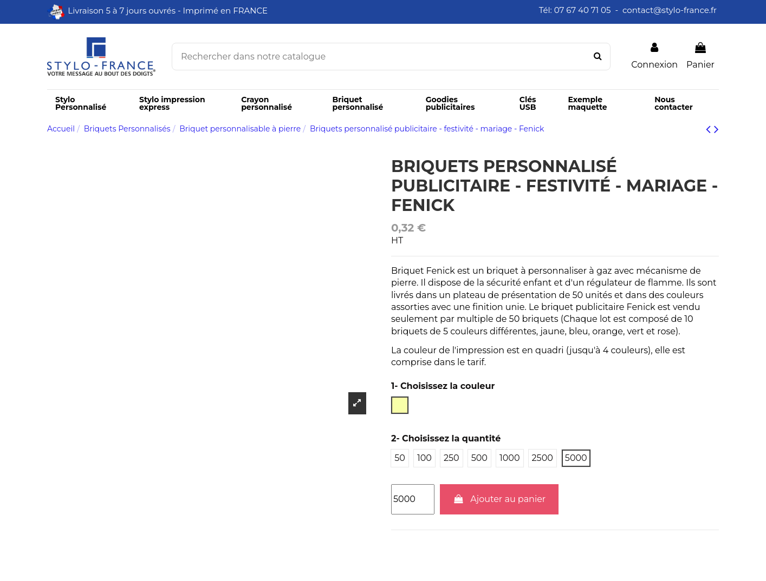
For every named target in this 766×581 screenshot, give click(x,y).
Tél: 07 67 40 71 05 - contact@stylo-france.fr (629, 10)
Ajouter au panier (499, 499)
